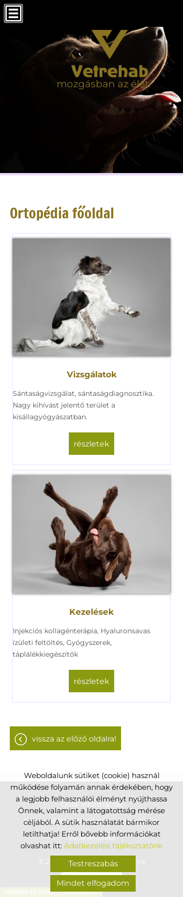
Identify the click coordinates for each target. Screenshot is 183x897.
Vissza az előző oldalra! (74, 738)
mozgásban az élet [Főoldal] (103, 84)
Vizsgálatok (92, 374)
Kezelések (91, 612)
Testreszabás (93, 863)
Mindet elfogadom (93, 883)
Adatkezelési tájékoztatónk (113, 845)
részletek (91, 443)
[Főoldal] (103, 53)
